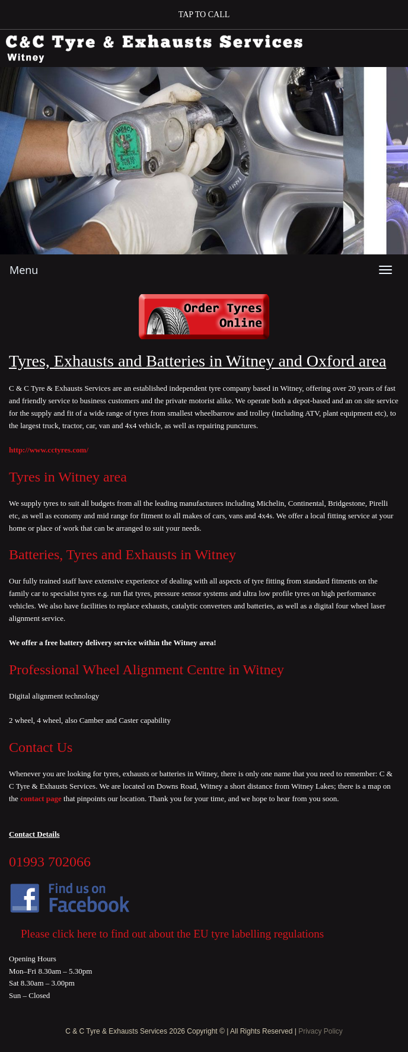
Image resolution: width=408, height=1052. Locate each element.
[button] (204, 15)
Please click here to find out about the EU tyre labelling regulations (172, 933)
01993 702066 (50, 861)
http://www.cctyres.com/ (48, 449)
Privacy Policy (320, 1031)
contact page (41, 798)
